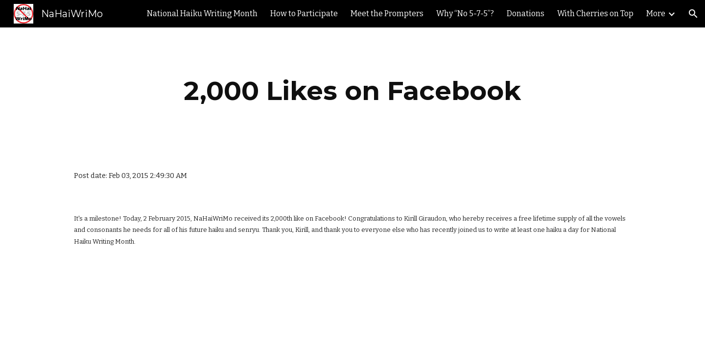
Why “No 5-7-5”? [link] (465, 13)
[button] (693, 13)
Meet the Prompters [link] (387, 13)
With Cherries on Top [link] (595, 13)
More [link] (655, 13)
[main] (352, 91)
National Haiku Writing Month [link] (202, 13)
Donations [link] (525, 13)
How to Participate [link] (304, 13)
